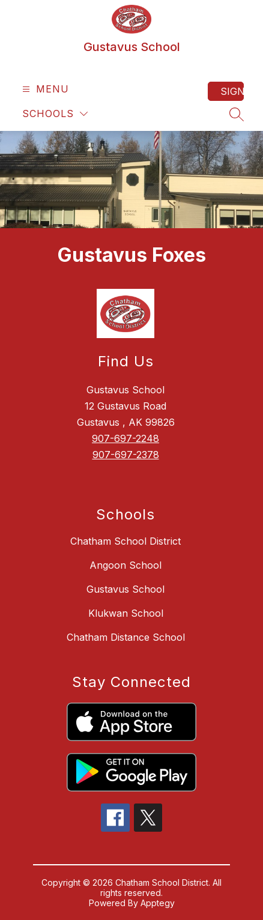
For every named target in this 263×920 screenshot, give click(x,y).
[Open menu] (44, 89)
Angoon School (125, 565)
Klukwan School (125, 613)
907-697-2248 (125, 438)
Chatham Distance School (126, 637)
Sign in (232, 91)
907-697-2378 (125, 455)
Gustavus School (125, 589)
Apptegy (158, 903)
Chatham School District (125, 541)
